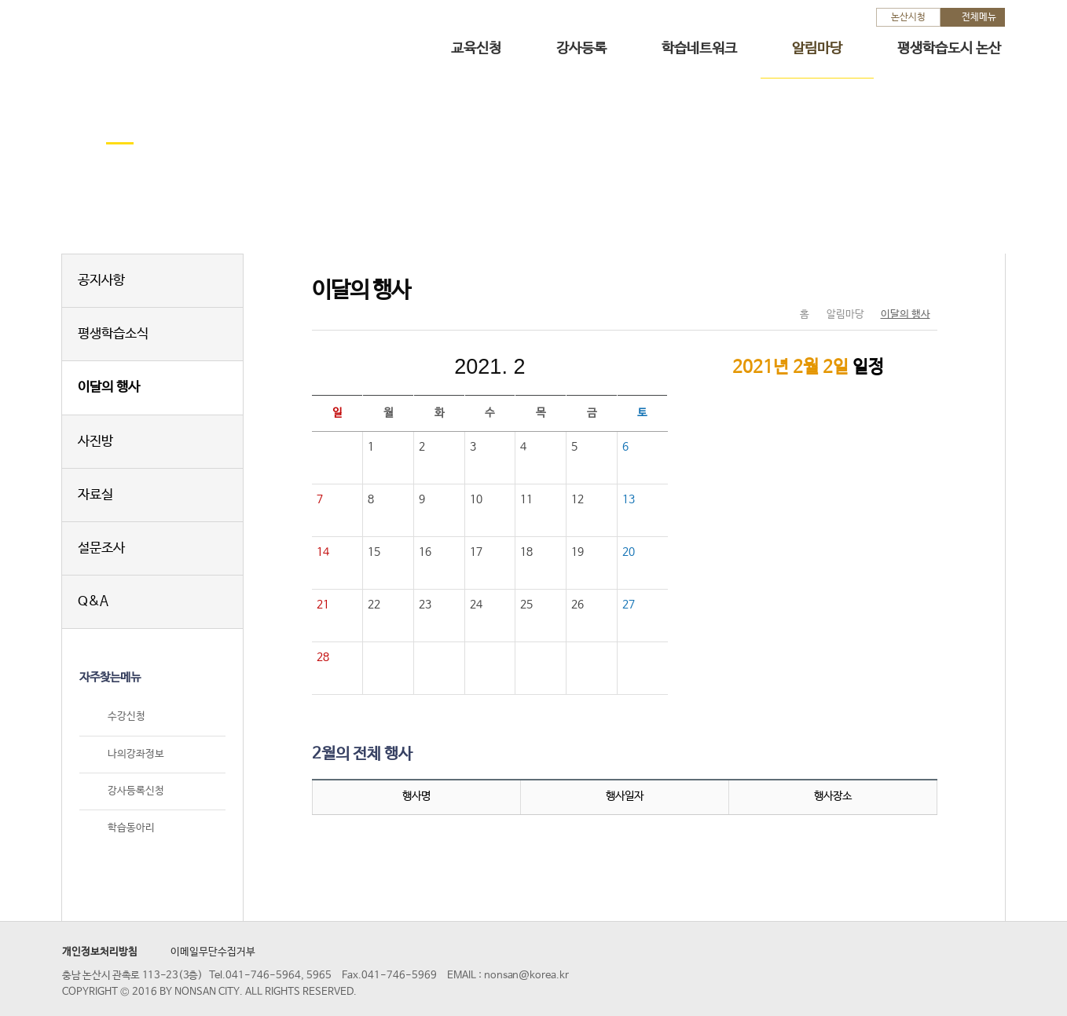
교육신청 (476, 49)
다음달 (594, 366)
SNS (885, 281)
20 (628, 552)
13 (628, 499)
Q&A (93, 601)
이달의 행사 (109, 387)
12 (577, 499)
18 (526, 552)
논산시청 (908, 17)
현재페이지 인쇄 (918, 281)
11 (526, 499)
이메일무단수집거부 (212, 952)
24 (476, 604)
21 (323, 604)
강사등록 (581, 49)
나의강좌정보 (136, 754)
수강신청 (126, 717)
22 (374, 604)
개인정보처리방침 (100, 952)
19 (577, 552)
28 (323, 657)
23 (425, 604)
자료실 (95, 495)
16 (425, 552)
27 (628, 604)
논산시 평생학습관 (173, 38)
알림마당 (817, 49)
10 (476, 499)
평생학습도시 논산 (949, 49)
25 (526, 604)
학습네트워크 (699, 49)
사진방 (95, 441)
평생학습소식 (113, 334)
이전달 (384, 366)
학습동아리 (131, 828)
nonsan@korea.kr (526, 975)
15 (374, 552)
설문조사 (101, 548)
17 (476, 552)
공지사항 (101, 280)
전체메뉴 (979, 17)
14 (323, 552)
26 (577, 604)
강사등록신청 (136, 791)
